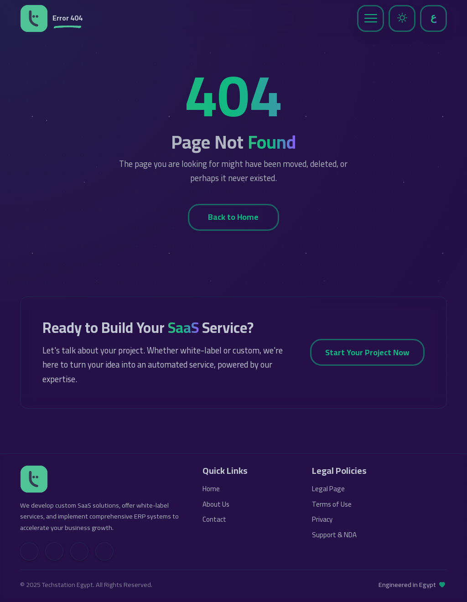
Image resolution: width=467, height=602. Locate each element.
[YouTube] (79, 551)
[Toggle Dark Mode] (402, 18)
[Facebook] (54, 551)
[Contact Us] (104, 551)
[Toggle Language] (433, 18)
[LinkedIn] (29, 551)
